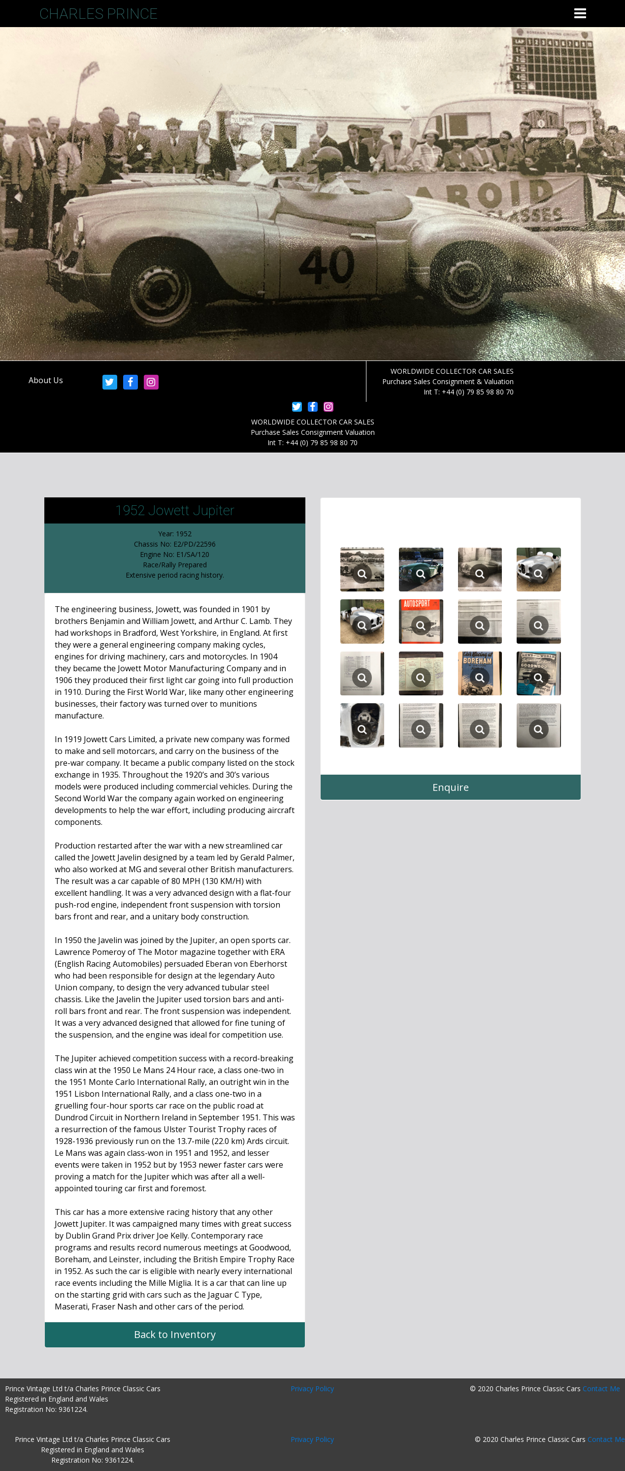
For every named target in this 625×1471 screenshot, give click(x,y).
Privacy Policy (312, 1388)
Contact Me (601, 1388)
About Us (46, 380)
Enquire (450, 787)
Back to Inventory (175, 1334)
